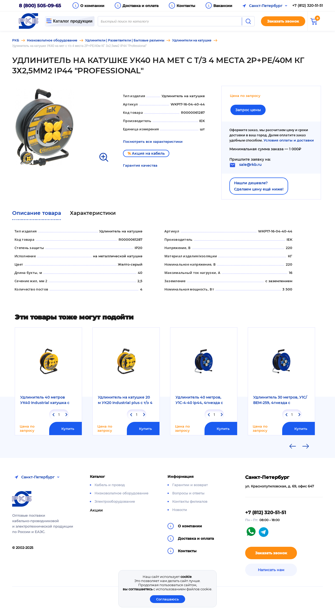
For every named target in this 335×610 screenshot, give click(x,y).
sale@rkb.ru (250, 164)
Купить (67, 429)
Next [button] (306, 446)
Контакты (186, 5)
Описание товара (36, 213)
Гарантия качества (140, 165)
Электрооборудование (114, 501)
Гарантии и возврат (190, 485)
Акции (96, 510)
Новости (179, 510)
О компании (92, 5)
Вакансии (222, 5)
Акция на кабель (146, 153)
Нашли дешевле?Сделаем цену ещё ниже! (258, 186)
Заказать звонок (283, 21)
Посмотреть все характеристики (153, 141)
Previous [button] (292, 446)
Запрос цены (248, 110)
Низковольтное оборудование (121, 493)
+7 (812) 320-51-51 (307, 5)
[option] (62, 127)
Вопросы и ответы (188, 493)
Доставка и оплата (140, 5)
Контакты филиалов (189, 501)
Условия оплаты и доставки (289, 140)
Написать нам (271, 570)
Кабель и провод (109, 485)
